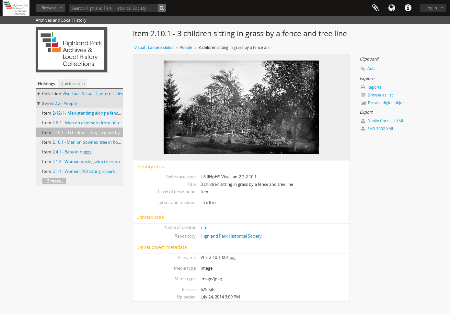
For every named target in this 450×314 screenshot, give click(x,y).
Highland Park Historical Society (231, 236)
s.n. (204, 227)
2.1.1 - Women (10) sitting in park (83, 171)
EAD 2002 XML (377, 128)
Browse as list (377, 95)
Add (371, 68)
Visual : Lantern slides (153, 47)
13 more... (54, 181)
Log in (431, 8)
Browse (48, 8)
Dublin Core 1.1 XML (382, 121)
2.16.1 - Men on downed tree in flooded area (94, 142)
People (186, 47)
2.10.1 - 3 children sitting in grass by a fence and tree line (105, 132)
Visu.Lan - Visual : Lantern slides (93, 93)
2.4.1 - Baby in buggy (72, 152)
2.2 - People (66, 103)
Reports (371, 87)
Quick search (72, 83)
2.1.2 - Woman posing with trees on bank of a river (100, 161)
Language (392, 8)
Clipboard (375, 8)
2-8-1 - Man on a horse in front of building (92, 123)
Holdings (46, 83)
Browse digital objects (384, 103)
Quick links (408, 8)
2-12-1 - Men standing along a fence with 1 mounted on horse (111, 113)
